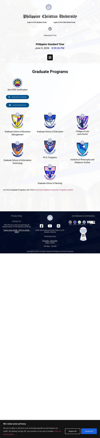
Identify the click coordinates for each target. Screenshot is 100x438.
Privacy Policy (16, 216)
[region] (50, 429)
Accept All (89, 431)
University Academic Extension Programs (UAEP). (54, 190)
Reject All (73, 431)
